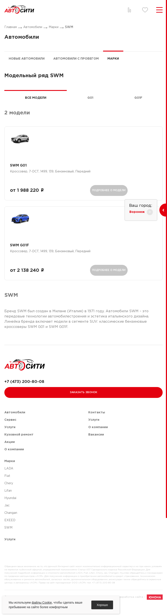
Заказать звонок (83, 404)
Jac (7, 517)
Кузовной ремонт (18, 446)
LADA (8, 480)
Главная (10, 27)
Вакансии (96, 446)
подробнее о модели (106, 191)
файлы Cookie (42, 602)
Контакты (96, 424)
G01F (138, 98)
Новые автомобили (27, 58)
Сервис (10, 432)
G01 (90, 98)
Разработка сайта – (140, 609)
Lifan (8, 502)
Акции (9, 454)
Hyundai (10, 510)
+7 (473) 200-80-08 (24, 394)
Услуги (9, 439)
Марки (53, 27)
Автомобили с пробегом (76, 58)
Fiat (7, 488)
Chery (8, 495)
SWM (69, 27)
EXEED (9, 532)
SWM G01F (21, 252)
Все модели (35, 98)
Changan (10, 525)
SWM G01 (20, 167)
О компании (14, 461)
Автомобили (32, 27)
